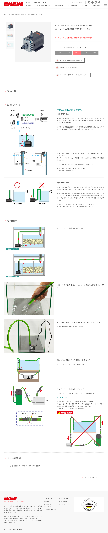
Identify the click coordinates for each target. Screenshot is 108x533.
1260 (85, 53)
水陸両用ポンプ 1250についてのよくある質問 (25, 466)
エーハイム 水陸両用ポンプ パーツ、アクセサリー (74, 75)
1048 (68, 53)
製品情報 (11, 14)
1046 (59, 53)
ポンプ (18, 14)
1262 (94, 53)
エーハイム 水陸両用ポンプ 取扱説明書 (71, 60)
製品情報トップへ (91, 477)
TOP (5, 14)
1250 (76, 53)
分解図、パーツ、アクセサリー (68, 67)
